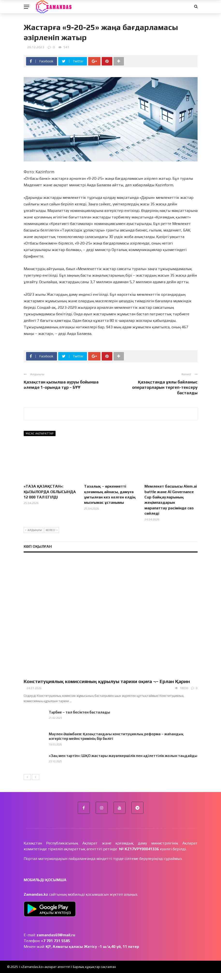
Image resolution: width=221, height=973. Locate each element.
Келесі (51, 530)
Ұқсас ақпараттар (40, 433)
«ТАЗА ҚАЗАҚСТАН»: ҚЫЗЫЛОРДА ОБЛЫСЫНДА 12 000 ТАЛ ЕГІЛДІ (50, 491)
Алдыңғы (33, 530)
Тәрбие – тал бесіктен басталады (79, 712)
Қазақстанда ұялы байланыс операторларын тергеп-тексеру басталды (165, 387)
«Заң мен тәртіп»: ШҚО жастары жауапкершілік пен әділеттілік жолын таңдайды (123, 756)
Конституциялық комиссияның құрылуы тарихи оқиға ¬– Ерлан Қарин (107, 681)
